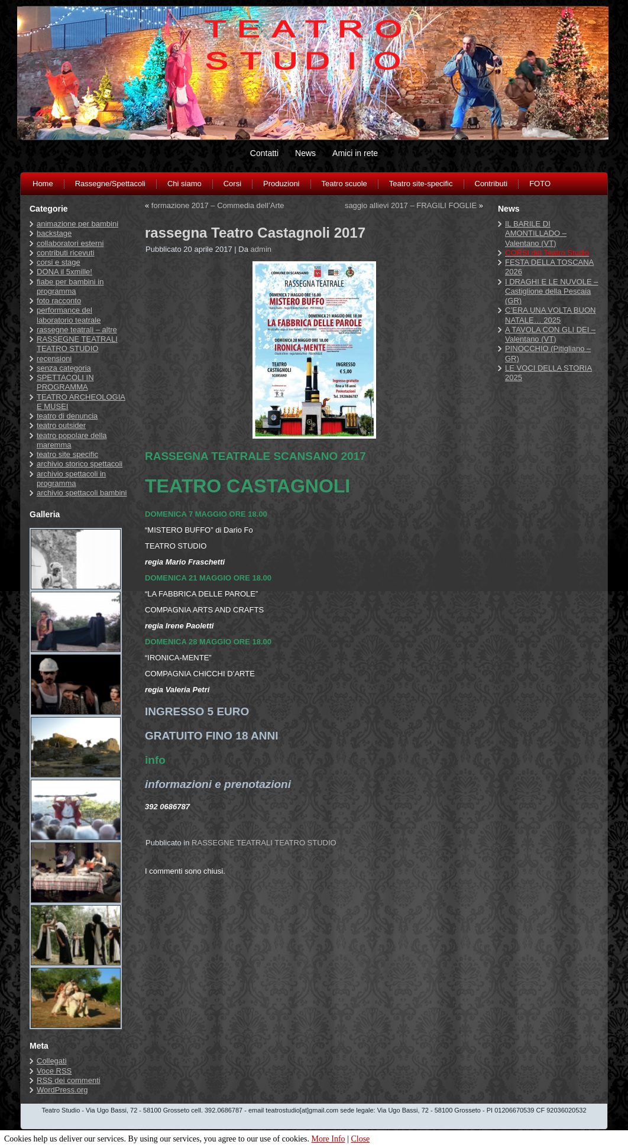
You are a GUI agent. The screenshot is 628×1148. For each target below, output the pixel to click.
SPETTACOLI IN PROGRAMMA (65, 382)
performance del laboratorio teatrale (69, 315)
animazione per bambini (77, 223)
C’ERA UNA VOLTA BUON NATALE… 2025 (550, 315)
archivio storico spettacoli (79, 463)
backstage (54, 233)
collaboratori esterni (70, 243)
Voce (54, 1070)
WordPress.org (62, 1089)
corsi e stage (58, 262)
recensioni (54, 358)
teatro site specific (67, 454)
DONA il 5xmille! (64, 271)
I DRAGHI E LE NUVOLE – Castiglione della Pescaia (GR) (551, 291)
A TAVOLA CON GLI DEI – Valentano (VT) (550, 334)
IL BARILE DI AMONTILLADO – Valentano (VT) (536, 233)
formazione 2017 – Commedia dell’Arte (217, 205)
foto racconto (59, 300)
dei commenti (69, 1080)
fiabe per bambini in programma (70, 286)
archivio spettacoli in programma (71, 478)
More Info (328, 1138)
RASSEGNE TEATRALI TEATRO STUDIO (77, 344)
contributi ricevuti (66, 252)
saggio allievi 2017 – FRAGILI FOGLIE (411, 205)
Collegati (52, 1060)
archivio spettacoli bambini (82, 492)
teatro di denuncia (67, 415)
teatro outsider (61, 425)
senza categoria (64, 368)
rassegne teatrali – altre (77, 329)
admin (261, 249)
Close (360, 1138)
